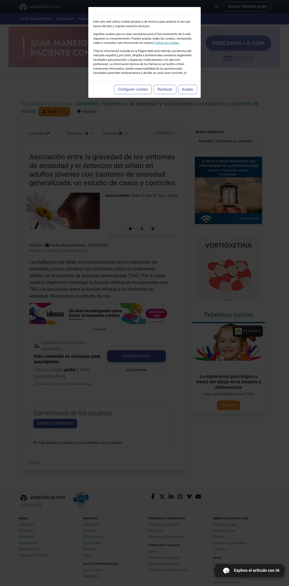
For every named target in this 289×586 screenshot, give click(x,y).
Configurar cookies (133, 89)
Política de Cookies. (167, 43)
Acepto (187, 89)
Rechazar (164, 89)
